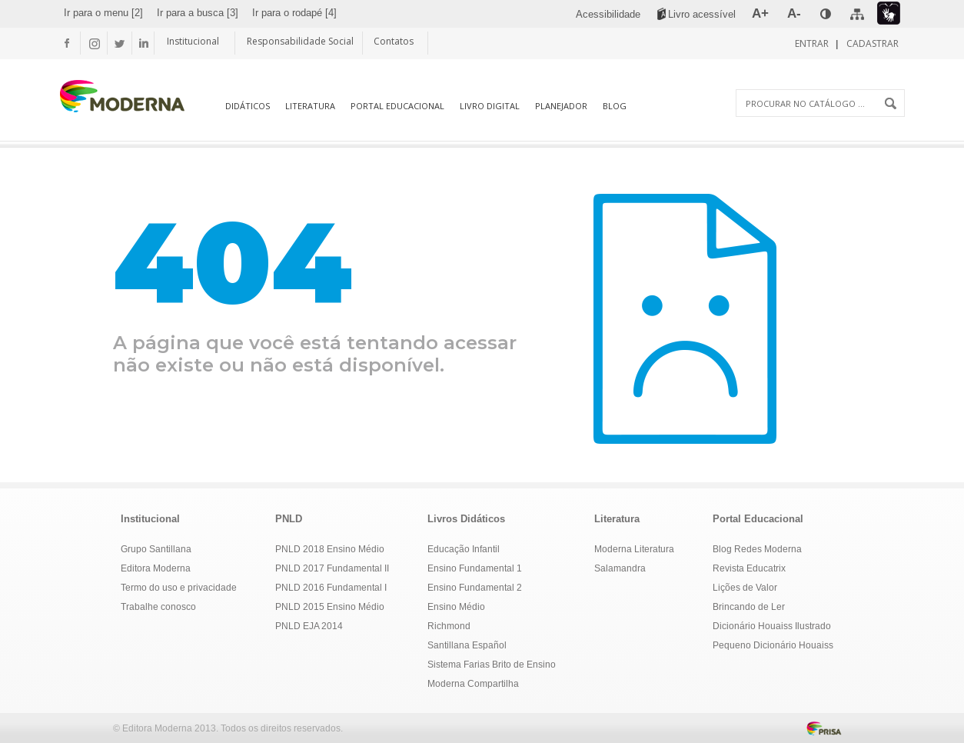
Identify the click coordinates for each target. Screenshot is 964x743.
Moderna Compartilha (473, 684)
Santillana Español (467, 645)
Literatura (310, 106)
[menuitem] (103, 13)
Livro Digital (490, 106)
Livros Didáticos (466, 519)
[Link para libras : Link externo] (889, 13)
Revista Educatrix (749, 568)
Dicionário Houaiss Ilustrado (772, 626)
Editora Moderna (156, 568)
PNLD (288, 519)
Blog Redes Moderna (757, 549)
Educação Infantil (463, 549)
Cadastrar (871, 43)
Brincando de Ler (749, 607)
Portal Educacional (397, 106)
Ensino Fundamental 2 (474, 587)
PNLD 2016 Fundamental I (331, 587)
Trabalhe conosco (158, 607)
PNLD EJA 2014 (309, 626)
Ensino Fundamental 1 (474, 568)
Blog (615, 106)
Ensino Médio (456, 607)
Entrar (813, 43)
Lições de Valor (745, 587)
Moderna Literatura (634, 549)
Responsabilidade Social (300, 41)
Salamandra (620, 568)
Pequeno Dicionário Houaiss (773, 645)
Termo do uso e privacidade (179, 587)
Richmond (448, 626)
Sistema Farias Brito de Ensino (491, 664)
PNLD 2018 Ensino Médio (329, 549)
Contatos (394, 41)
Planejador (561, 106)
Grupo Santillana (156, 549)
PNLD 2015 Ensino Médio (329, 607)
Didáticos (247, 106)
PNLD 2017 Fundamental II (332, 568)
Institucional (193, 41)
